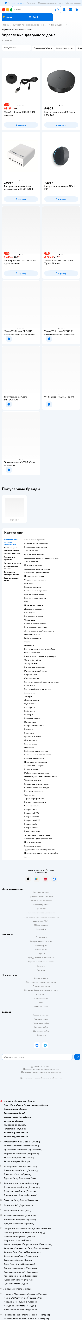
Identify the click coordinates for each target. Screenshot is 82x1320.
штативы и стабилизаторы (36, 543)
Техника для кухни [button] (12, 563)
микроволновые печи (34, 726)
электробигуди (31, 664)
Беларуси (57, 1078)
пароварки (29, 747)
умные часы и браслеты (34, 540)
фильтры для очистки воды (36, 787)
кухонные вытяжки (32, 736)
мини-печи (29, 685)
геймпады (28, 583)
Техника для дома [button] (12, 553)
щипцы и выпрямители (34, 667)
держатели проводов (34, 609)
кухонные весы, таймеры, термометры (41, 682)
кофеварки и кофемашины (36, 751)
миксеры (28, 715)
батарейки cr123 (31, 817)
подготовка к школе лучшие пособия (41, 853)
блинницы (29, 733)
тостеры (28, 696)
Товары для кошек (41, 1015)
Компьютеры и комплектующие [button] (11, 549)
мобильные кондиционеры (36, 773)
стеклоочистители (32, 653)
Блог (41, 1002)
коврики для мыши (32, 587)
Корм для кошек (41, 1019)
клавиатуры (29, 613)
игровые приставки (33, 565)
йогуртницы (30, 722)
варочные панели (32, 718)
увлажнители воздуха (34, 766)
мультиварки (30, 704)
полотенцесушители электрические (40, 777)
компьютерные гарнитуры (36, 591)
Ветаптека (41, 1035)
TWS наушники (31, 551)
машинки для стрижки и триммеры (40, 656)
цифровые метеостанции (35, 762)
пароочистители (32, 634)
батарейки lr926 (31, 813)
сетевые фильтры (32, 806)
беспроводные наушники (35, 547)
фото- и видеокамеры (34, 554)
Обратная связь (41, 925)
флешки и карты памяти (35, 580)
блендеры (28, 729)
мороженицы (30, 674)
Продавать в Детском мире (41, 896)
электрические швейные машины (39, 631)
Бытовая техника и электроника (29, 24)
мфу (26, 602)
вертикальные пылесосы (35, 627)
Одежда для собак (41, 1031)
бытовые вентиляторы (34, 758)
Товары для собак (41, 1023)
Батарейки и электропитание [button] (11, 573)
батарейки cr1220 (32, 820)
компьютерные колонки (35, 598)
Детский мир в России (30, 1078)
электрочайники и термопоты (37, 689)
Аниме (27, 857)
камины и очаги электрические (38, 755)
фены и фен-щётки (32, 660)
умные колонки (31, 562)
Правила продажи (41, 904)
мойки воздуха (31, 769)
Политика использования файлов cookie (41, 917)
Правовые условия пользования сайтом (41, 1069)
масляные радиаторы (33, 791)
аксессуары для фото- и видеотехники (41, 558)
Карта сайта (41, 929)
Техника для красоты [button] (9, 558)
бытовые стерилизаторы (35, 623)
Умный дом (57, 24)
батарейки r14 (30, 824)
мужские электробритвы (35, 671)
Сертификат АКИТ (41, 921)
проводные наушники (34, 576)
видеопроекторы (32, 831)
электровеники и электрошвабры (39, 649)
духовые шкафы (31, 700)
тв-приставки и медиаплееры (37, 835)
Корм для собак (41, 1027)
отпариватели (30, 620)
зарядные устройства (34, 798)
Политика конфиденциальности (41, 913)
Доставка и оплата (41, 892)
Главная (5, 24)
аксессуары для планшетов (36, 572)
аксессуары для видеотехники (38, 838)
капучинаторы (30, 744)
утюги (27, 642)
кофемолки (29, 711)
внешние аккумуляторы (35, 802)
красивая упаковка (32, 846)
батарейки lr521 (31, 809)
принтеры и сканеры (33, 605)
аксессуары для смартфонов (37, 569)
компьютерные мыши (34, 594)
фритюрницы (30, 740)
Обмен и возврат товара (41, 900)
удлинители (29, 795)
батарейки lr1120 (31, 828)
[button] (33, 17)
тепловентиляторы (32, 780)
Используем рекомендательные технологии (41, 1072)
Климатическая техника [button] (11, 567)
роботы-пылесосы (32, 638)
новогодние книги (32, 842)
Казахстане (46, 1078)
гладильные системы (33, 616)
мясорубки (29, 707)
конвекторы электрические (36, 784)
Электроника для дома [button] (11, 579)
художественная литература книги (39, 849)
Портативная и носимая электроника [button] (11, 541)
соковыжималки (31, 678)
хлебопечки (29, 693)
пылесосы (29, 645)
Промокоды (41, 908)
